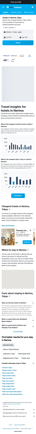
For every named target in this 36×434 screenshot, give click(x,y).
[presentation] (9, 209)
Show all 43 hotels (8, 226)
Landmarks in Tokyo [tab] (9, 354)
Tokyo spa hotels (7, 378)
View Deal (27, 242)
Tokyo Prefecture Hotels (8, 428)
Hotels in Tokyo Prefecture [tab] (11, 349)
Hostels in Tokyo (7, 367)
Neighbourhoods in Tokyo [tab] (10, 358)
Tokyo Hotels (24, 428)
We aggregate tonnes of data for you (19, 413)
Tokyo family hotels (8, 373)
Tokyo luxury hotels (8, 381)
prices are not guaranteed (13, 404)
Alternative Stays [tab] (8, 345)
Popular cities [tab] (26, 358)
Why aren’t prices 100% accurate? (19, 416)
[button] (34, 2)
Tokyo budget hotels (8, 386)
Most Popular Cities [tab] (24, 354)
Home (10, 425)
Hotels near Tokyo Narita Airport (12, 391)
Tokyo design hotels (8, 383)
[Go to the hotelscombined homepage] (14, 7)
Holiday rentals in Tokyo (9, 370)
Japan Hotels (17, 425)
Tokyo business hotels (9, 375)
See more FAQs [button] (18, 331)
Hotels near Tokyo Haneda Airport (12, 394)
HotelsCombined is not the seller (19, 409)
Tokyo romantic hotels (9, 389)
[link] (18, 195)
